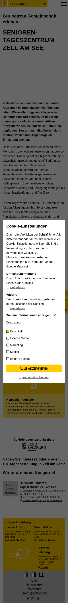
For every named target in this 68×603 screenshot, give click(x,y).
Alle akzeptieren (34, 368)
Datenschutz (13, 322)
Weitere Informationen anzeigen (28, 315)
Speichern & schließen (33, 377)
